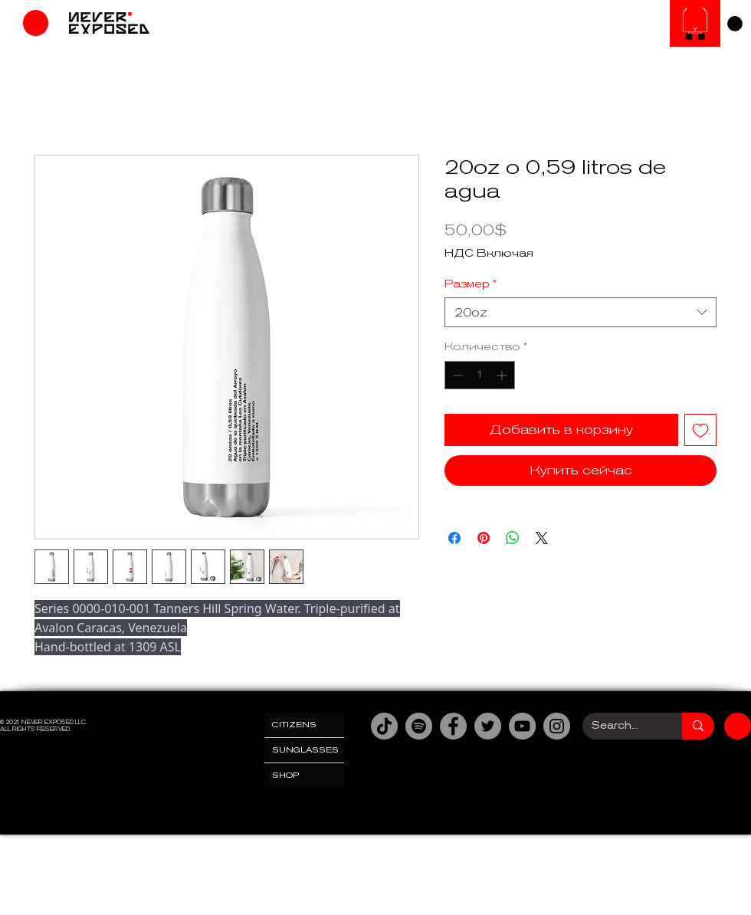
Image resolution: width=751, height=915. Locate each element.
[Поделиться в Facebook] (454, 538)
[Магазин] (35, 23)
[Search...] (621, 726)
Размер (470, 283)
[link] (735, 23)
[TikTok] (384, 726)
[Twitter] (487, 726)
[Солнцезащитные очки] (695, 23)
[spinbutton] (480, 375)
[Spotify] (418, 726)
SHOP (286, 775)
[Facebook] (453, 726)
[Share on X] (542, 538)
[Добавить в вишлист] (700, 430)
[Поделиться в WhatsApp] (512, 538)
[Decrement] (456, 375)
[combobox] (580, 312)
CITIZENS (294, 725)
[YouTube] (522, 726)
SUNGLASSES (305, 750)
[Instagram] (556, 726)
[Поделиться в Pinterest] (483, 538)
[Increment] (503, 375)
